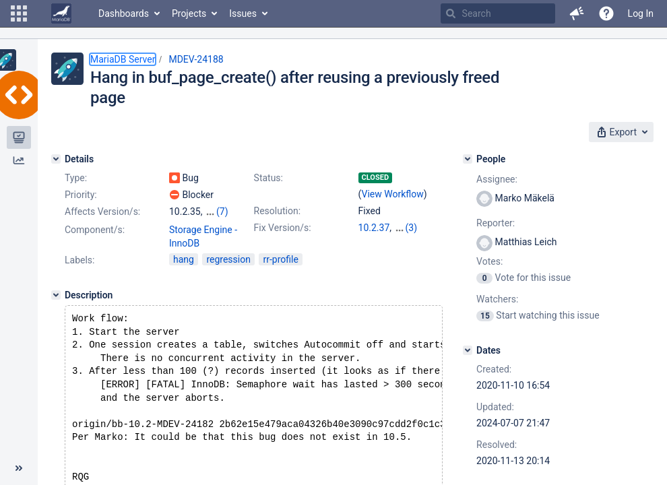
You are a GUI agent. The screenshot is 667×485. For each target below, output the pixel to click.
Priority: (81, 194)
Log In (641, 13)
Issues (243, 13)
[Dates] (467, 350)
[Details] (56, 159)
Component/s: (95, 229)
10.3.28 (410, 227)
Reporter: (495, 223)
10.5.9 (407, 241)
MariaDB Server (122, 59)
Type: (76, 177)
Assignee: (496, 179)
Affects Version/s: (102, 211)
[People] (467, 159)
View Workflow (393, 194)
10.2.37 (374, 227)
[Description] (56, 295)
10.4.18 (374, 241)
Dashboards (123, 13)
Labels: (79, 260)
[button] (19, 13)
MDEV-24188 (195, 59)
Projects (189, 13)
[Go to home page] (61, 13)
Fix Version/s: (282, 227)
